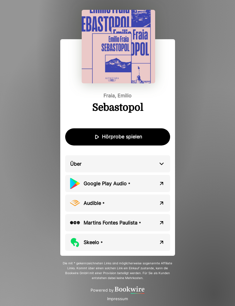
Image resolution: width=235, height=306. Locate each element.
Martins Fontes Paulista (112, 223)
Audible (94, 203)
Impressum (117, 298)
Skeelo (93, 242)
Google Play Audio (107, 183)
